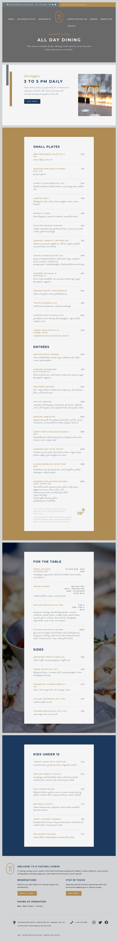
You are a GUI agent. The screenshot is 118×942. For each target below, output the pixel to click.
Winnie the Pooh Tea (77, 19)
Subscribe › (74, 893)
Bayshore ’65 (45, 19)
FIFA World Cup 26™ (26, 19)
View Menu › (32, 101)
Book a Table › (27, 893)
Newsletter (106, 19)
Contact (71, 26)
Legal (19, 935)
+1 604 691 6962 (42, 4)
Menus (11, 19)
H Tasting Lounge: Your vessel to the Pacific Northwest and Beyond (59, 17)
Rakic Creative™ (55, 935)
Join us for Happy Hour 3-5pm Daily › (74, 4)
